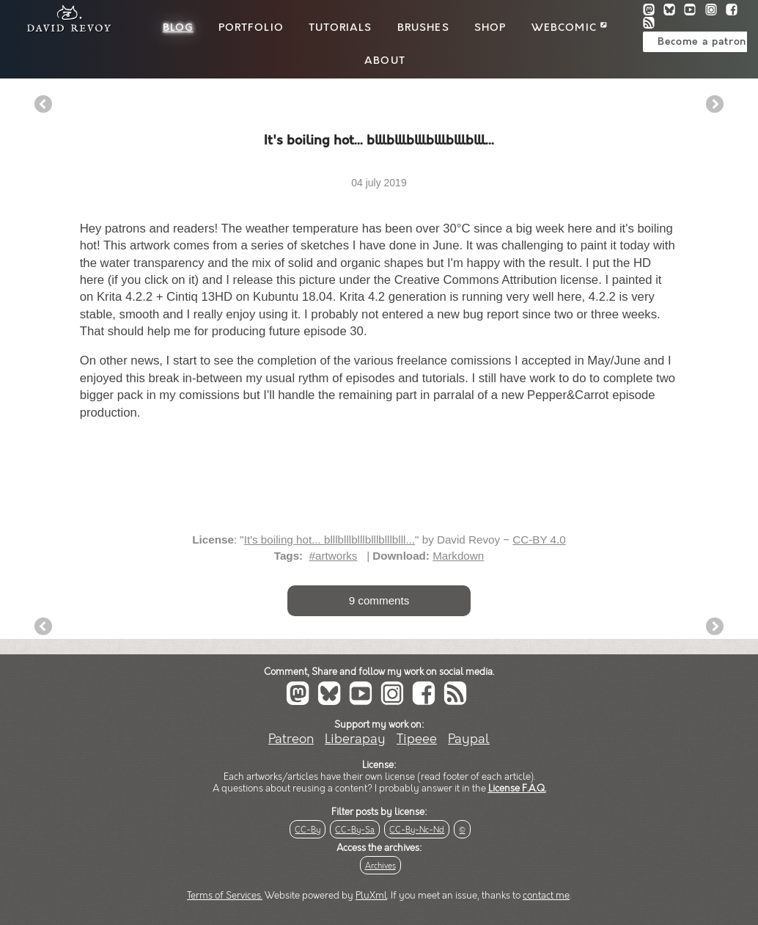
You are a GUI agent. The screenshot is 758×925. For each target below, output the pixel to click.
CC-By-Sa (355, 830)
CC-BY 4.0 (538, 539)
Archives (380, 866)
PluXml (371, 896)
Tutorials (340, 28)
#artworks (333, 555)
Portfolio (251, 28)
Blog (178, 28)
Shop (490, 28)
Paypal (469, 739)
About (384, 61)
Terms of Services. (224, 896)
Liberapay (355, 739)
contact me (546, 896)
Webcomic (569, 28)
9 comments (379, 600)
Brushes (423, 28)
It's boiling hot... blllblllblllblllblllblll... (329, 539)
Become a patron (702, 42)
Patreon (291, 739)
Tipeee (417, 739)
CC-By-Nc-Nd (416, 830)
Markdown (458, 555)
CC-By (307, 830)
